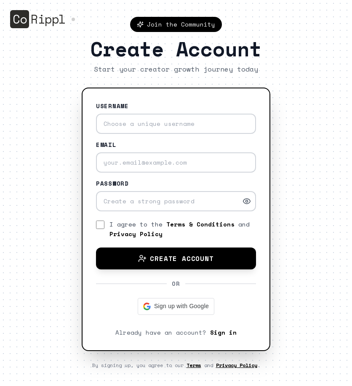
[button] (176, 306)
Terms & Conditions (200, 224)
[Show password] (247, 201)
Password (112, 183)
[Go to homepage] (43, 19)
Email (106, 145)
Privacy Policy (136, 233)
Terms (194, 365)
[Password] (176, 201)
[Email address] (176, 162)
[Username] (176, 124)
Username (112, 106)
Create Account (175, 258)
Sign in (223, 332)
